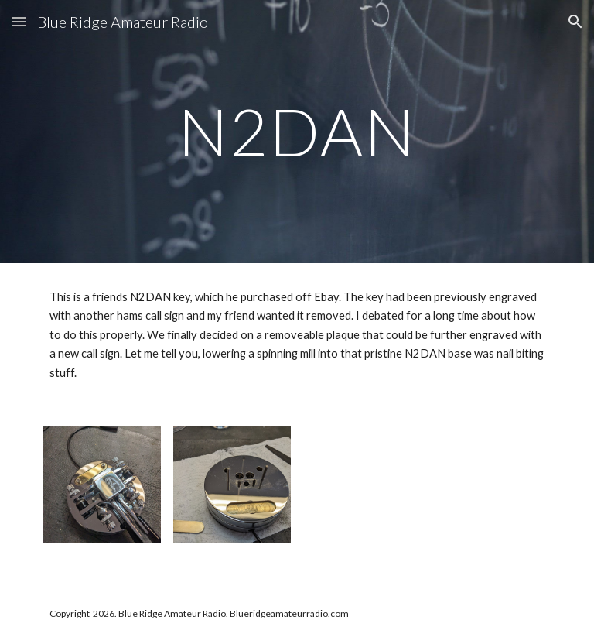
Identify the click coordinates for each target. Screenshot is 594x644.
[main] (296, 131)
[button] (18, 21)
